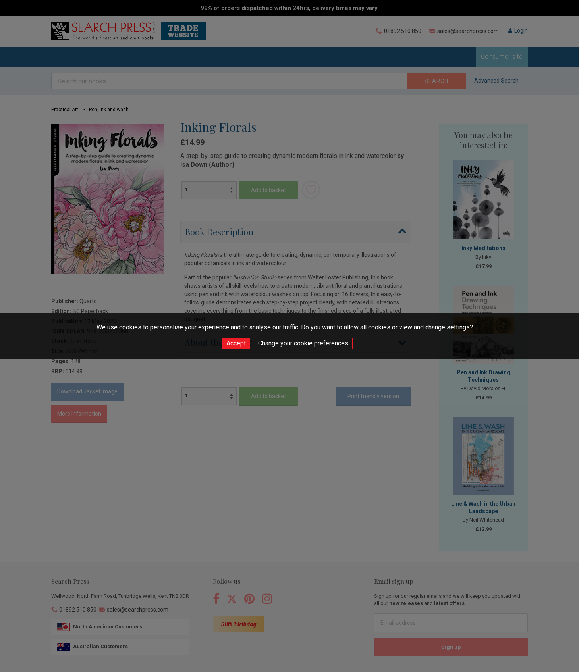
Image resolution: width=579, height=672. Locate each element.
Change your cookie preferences (303, 343)
